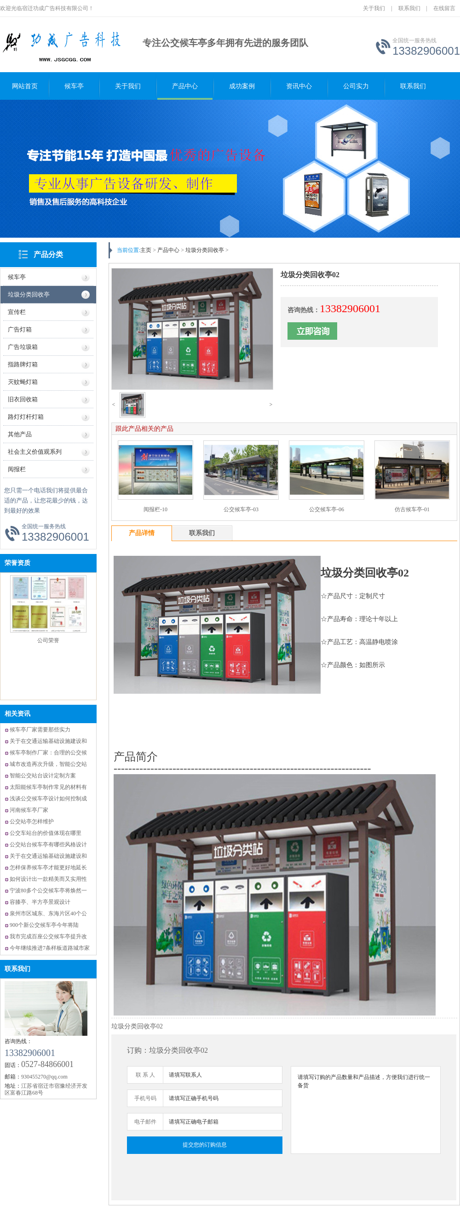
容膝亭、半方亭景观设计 (40, 902)
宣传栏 (17, 311)
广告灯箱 (20, 329)
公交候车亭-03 (241, 509)
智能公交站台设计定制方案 (43, 775)
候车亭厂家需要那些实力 (40, 729)
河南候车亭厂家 (29, 810)
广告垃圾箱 (23, 346)
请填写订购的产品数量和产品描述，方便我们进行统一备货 (366, 1110)
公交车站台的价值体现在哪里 (45, 833)
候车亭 (74, 86)
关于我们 (374, 8)
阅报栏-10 (155, 509)
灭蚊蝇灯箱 (23, 381)
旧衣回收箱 (23, 399)
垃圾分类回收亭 (29, 294)
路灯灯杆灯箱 (26, 416)
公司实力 (356, 86)
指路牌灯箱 (23, 364)
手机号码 (145, 1098)
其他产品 (20, 434)
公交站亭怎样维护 (32, 821)
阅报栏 (17, 469)
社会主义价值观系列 (35, 451)
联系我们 (409, 8)
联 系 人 (145, 1075)
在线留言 (444, 8)
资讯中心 (299, 86)
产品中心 (185, 86)
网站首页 (25, 86)
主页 (145, 250)
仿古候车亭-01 (412, 509)
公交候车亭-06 (326, 509)
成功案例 (242, 86)
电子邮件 (145, 1122)
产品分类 (48, 254)
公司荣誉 (48, 640)
